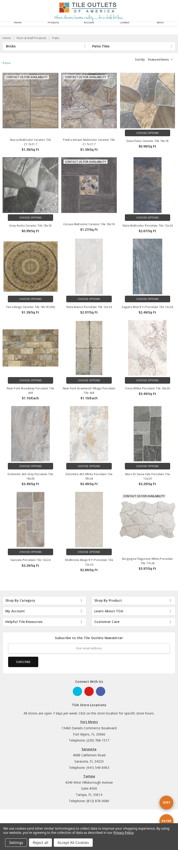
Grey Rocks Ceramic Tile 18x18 (30, 226)
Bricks (11, 46)
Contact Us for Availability (27, 77)
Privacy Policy (123, 832)
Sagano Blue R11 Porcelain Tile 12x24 (147, 307)
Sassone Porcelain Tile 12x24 (30, 560)
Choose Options (147, 133)
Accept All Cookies (73, 842)
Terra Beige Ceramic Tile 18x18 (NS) (30, 307)
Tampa (89, 776)
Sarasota (89, 749)
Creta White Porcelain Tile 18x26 (147, 388)
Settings (16, 842)
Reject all (40, 842)
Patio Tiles (100, 46)
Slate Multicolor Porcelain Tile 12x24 (147, 226)
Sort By (140, 59)
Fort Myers (89, 722)
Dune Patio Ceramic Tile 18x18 (147, 141)
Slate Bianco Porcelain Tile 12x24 (89, 307)
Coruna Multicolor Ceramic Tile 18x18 (89, 224)
